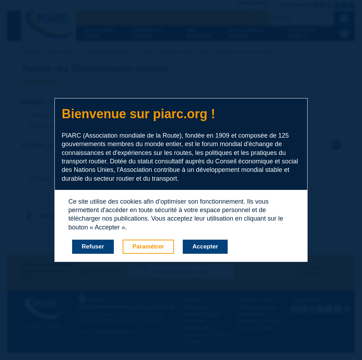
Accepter (205, 246)
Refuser (93, 246)
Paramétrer (148, 246)
